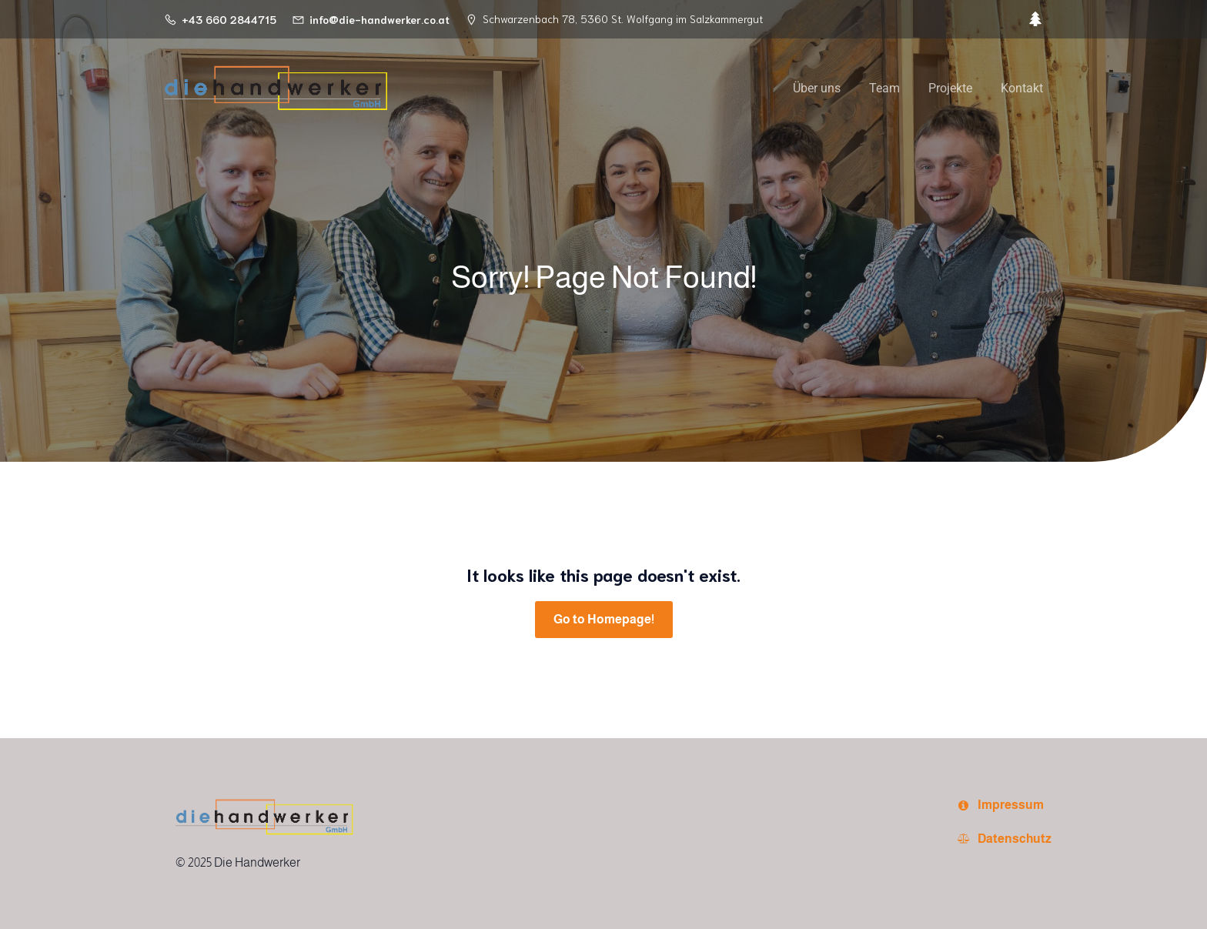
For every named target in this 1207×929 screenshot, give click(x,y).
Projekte (950, 88)
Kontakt (1022, 88)
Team (884, 88)
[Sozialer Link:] (1031, 19)
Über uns (817, 88)
